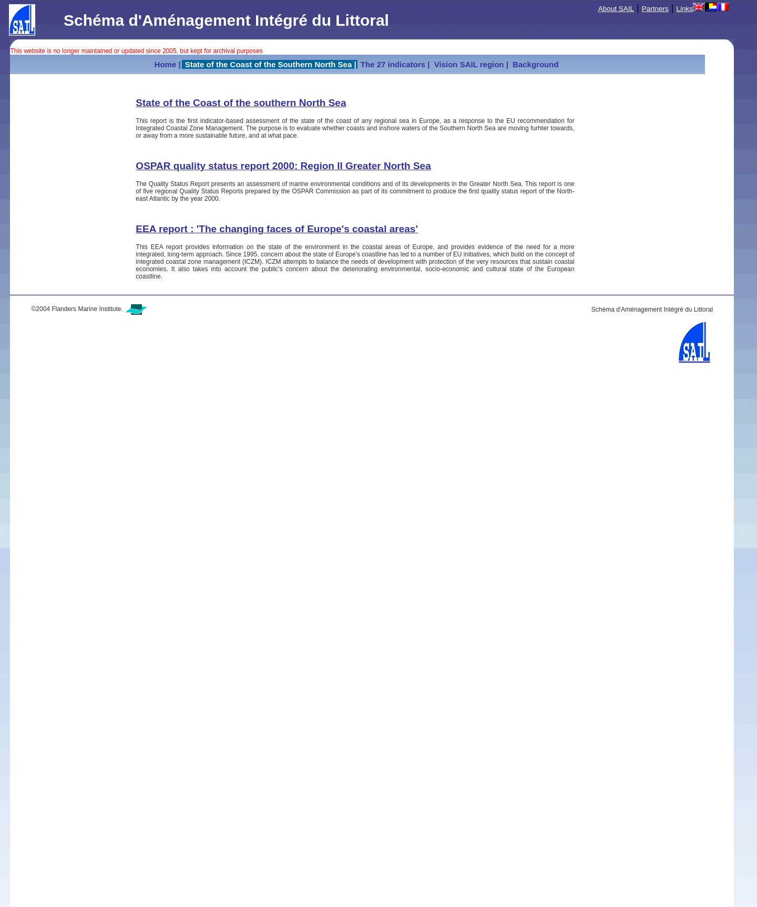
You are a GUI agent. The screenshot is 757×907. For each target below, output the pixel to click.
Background (535, 64)
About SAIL (616, 9)
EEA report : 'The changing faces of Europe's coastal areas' (277, 228)
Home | (168, 64)
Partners (655, 9)
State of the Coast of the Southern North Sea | (269, 64)
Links (685, 9)
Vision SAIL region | (470, 64)
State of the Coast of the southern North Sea (241, 102)
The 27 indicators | (394, 64)
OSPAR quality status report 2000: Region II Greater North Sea (283, 165)
